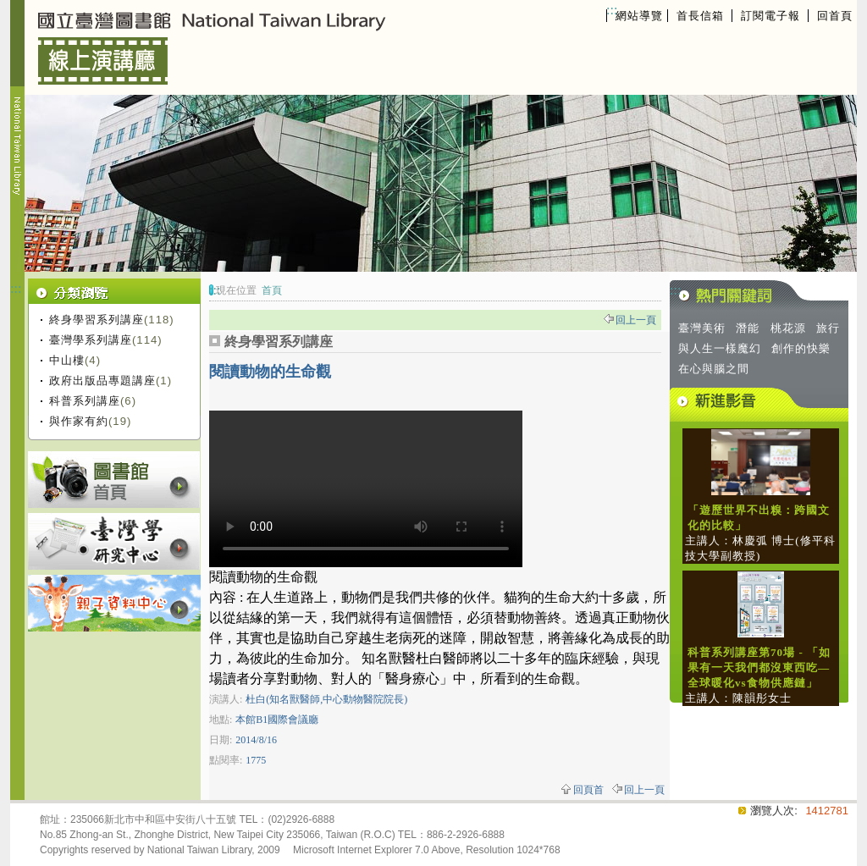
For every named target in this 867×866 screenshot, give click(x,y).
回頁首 (588, 790)
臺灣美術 (702, 328)
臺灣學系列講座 (90, 340)
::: (611, 10)
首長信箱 (700, 15)
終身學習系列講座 (96, 319)
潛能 (747, 328)
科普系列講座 (84, 400)
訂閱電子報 (770, 15)
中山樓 (67, 360)
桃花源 (788, 328)
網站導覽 (639, 15)
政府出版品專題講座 (102, 380)
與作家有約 (78, 421)
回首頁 (835, 15)
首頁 (272, 290)
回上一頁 (636, 320)
